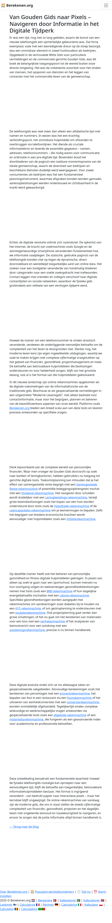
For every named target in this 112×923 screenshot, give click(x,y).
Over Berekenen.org (13, 892)
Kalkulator (91, 905)
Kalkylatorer (68, 900)
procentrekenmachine (75, 693)
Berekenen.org (20, 408)
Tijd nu (86, 892)
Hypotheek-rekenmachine (71, 506)
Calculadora (29, 909)
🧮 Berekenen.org (17, 5)
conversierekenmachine (83, 702)
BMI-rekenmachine (60, 591)
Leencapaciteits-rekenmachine (30, 510)
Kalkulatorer (91, 900)
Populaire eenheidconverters (54, 892)
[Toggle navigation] (106, 5)
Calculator (7, 909)
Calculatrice (27, 905)
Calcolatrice (69, 905)
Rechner (48, 905)
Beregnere (45, 900)
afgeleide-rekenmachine (70, 715)
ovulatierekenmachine (30, 613)
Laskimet (6, 905)
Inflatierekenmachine (81, 519)
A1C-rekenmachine (28, 608)
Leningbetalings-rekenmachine (66, 497)
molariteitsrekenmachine (26, 719)
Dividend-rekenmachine (37, 493)
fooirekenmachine (79, 698)
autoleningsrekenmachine (27, 630)
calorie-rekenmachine (74, 595)
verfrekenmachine (52, 621)
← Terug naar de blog (24, 827)
